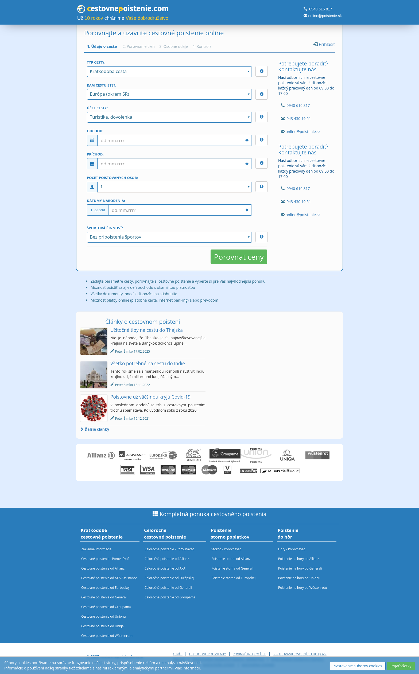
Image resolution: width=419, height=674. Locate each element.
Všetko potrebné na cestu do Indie (147, 363)
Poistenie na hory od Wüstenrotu (302, 587)
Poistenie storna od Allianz (230, 558)
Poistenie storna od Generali (232, 568)
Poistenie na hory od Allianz (298, 558)
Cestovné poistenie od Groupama (106, 607)
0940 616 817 (320, 9)
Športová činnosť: (105, 227)
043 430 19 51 (298, 118)
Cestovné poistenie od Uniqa (102, 626)
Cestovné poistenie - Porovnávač (105, 558)
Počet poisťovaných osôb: (112, 177)
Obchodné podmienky (207, 654)
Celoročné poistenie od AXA (165, 568)
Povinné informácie (249, 654)
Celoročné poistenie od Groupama (170, 597)
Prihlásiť (324, 44)
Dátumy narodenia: (106, 200)
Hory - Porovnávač (291, 549)
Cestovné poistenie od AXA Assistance (109, 578)
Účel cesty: (97, 108)
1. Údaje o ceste (102, 46)
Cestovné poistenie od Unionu (103, 616)
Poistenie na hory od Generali (300, 568)
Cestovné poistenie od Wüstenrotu (107, 635)
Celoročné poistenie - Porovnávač (169, 549)
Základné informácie (96, 549)
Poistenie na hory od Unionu (299, 578)
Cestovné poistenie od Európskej (105, 587)
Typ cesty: (96, 62)
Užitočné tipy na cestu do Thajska (146, 330)
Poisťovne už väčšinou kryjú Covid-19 (150, 397)
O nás (177, 654)
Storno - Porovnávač (226, 549)
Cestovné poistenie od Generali (104, 597)
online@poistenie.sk (325, 16)
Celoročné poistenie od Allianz (167, 558)
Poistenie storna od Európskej (233, 578)
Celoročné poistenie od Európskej (169, 578)
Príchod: (95, 154)
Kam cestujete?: (101, 85)
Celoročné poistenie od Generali (168, 587)
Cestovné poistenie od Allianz (103, 568)
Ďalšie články (94, 429)
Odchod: (95, 130)
